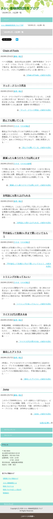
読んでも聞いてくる (13, 120)
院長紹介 (6, 493)
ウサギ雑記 (24, 126)
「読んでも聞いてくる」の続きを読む (36, 148)
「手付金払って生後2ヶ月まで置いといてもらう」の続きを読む (28, 265)
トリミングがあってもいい (16, 277)
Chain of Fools (11, 50)
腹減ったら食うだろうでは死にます (21, 158)
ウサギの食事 (25, 164)
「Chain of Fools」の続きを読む (38, 75)
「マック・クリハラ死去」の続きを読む (35, 110)
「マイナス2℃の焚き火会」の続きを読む (34, 341)
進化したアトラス (12, 352)
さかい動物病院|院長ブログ (20, 8)
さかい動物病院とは (10, 483)
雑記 (20, 56)
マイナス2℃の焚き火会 (15, 314)
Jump (6, 389)
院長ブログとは (8, 486)
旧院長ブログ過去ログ (10, 478)
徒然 (15, 91)
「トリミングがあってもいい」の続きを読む (33, 304)
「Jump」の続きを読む (42, 414)
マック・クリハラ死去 (14, 85)
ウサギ (16, 126)
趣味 (15, 56)
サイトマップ (8, 504)
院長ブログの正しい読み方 (12, 490)
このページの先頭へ (28, 516)
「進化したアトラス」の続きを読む (37, 379)
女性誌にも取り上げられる (16, 195)
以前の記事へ (45, 423)
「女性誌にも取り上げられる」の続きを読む (33, 223)
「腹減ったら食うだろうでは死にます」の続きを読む (29, 185)
